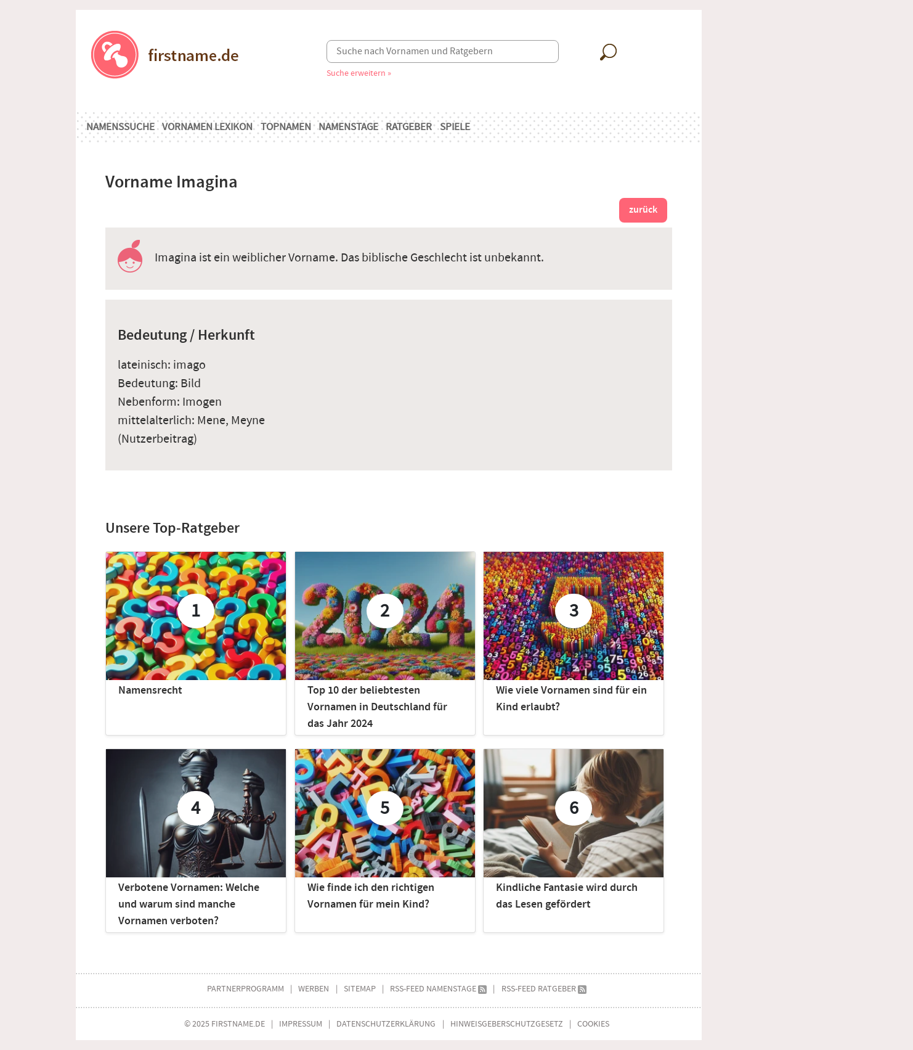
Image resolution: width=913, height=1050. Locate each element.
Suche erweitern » (359, 73)
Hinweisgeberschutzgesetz (506, 1024)
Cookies (593, 1024)
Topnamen (286, 127)
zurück (643, 209)
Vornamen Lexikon (207, 127)
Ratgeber (409, 127)
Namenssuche (120, 127)
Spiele (455, 127)
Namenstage (348, 127)
